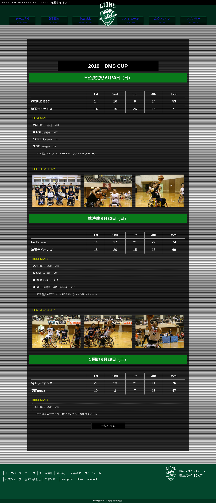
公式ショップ (161, 21)
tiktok (80, 479)
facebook (92, 479)
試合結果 (85, 21)
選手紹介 (54, 21)
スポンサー (193, 21)
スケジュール (130, 21)
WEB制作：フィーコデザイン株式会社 (108, 501)
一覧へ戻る (108, 425)
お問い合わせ (33, 479)
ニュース (30, 473)
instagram (67, 479)
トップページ (13, 473)
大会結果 (75, 473)
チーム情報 (22, 21)
